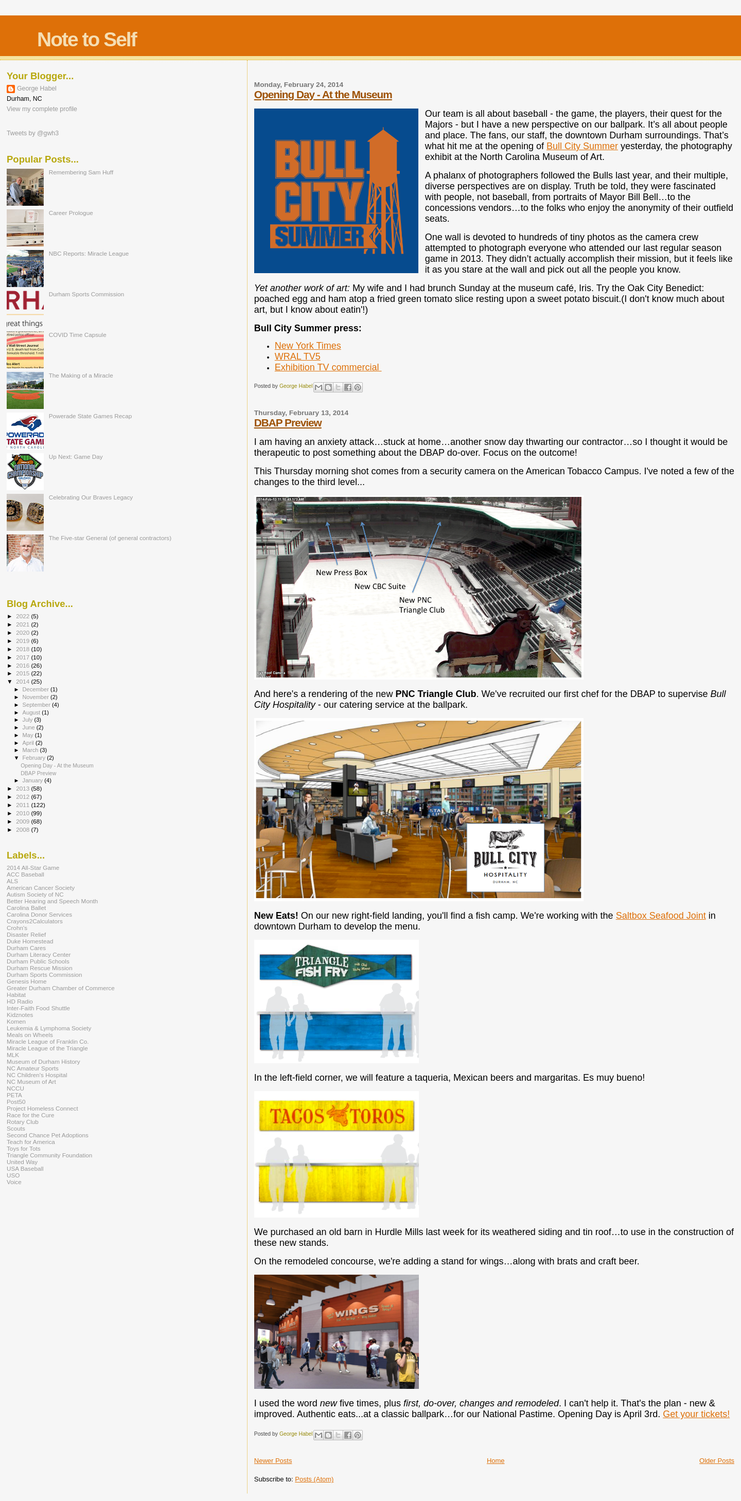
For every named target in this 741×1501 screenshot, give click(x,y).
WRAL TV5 (298, 356)
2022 (23, 616)
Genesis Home (27, 981)
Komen (16, 1021)
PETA (14, 1095)
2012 (23, 796)
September (37, 705)
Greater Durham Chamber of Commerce (61, 988)
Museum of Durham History (43, 1061)
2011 (23, 804)
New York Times (308, 346)
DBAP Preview (288, 422)
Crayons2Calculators (35, 921)
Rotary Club (23, 1121)
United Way (22, 1161)
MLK (13, 1054)
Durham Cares (26, 947)
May (29, 735)
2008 (23, 829)
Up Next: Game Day (76, 456)
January (34, 780)
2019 (23, 640)
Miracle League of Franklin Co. (48, 1041)
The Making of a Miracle (81, 375)
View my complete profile (42, 109)
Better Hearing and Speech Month (52, 901)
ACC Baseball (25, 874)
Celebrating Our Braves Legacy (91, 497)
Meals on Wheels (30, 1034)
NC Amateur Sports (33, 1068)
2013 (23, 788)
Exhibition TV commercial (328, 367)
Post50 (16, 1101)
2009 (23, 821)
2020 (23, 632)
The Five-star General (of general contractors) (110, 537)
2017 (23, 657)
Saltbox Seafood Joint (661, 915)
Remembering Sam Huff (81, 172)
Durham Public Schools (38, 961)
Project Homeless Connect (42, 1108)
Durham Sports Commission (87, 294)
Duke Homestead (30, 941)
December (36, 689)
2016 (23, 665)
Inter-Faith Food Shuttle (38, 1008)
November (36, 697)
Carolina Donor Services (39, 914)
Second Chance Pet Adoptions (48, 1135)
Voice (14, 1181)
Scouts (16, 1128)
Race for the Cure (31, 1115)
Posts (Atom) (314, 1479)
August (32, 712)
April (29, 743)
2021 (23, 624)
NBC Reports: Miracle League (89, 253)
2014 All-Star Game (33, 867)
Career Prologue (71, 212)
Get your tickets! (696, 1414)
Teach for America (31, 1141)
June (30, 727)
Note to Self (86, 39)
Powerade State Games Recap (90, 416)
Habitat (16, 994)
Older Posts (716, 1460)
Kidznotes (20, 1014)
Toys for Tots (24, 1148)
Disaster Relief (26, 934)
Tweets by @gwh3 (33, 133)
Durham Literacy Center (38, 954)
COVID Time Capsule (78, 334)
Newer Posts (273, 1460)
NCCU (15, 1088)
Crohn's (17, 927)
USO (13, 1175)
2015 (23, 673)
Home (496, 1460)
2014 (23, 681)
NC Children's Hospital (37, 1074)
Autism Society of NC (35, 894)
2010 (23, 813)
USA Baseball (25, 1168)
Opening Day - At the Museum (323, 94)
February (35, 758)
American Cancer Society (41, 887)
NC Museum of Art (31, 1081)
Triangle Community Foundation (49, 1155)
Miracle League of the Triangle (47, 1048)
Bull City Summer (582, 146)
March (31, 750)
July (28, 720)
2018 (23, 649)
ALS (12, 881)
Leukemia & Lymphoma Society (49, 1028)
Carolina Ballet (26, 907)
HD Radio (20, 1001)
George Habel (37, 88)
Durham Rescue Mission (40, 967)
